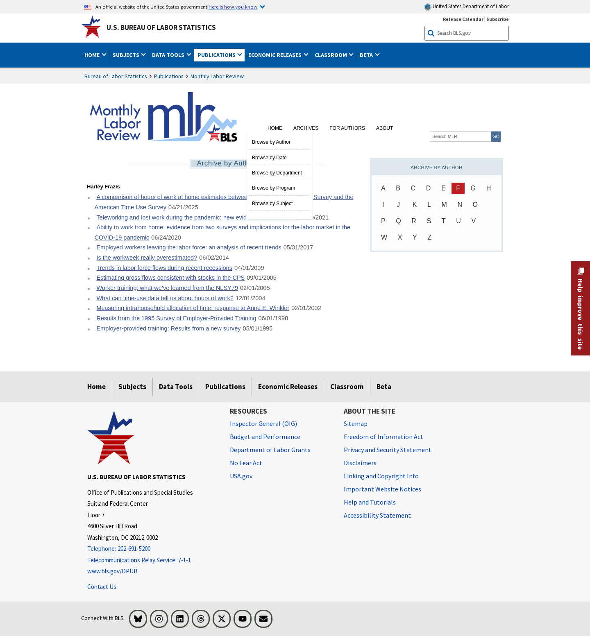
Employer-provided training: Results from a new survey (168, 328)
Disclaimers (360, 463)
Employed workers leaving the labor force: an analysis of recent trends (188, 247)
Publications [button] (217, 55)
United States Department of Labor (466, 7)
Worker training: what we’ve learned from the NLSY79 (167, 288)
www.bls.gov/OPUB (112, 571)
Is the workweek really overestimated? (146, 257)
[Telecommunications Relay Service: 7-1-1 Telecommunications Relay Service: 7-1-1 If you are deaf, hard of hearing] (152, 560)
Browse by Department (277, 173)
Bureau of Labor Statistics (115, 76)
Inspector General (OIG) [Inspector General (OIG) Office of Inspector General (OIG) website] (263, 423)
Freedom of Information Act (383, 436)
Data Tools (176, 386)
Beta (384, 386)
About (384, 128)
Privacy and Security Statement (387, 450)
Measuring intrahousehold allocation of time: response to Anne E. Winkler (192, 308)
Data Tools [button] (169, 55)
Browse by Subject (272, 203)
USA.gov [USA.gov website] (241, 476)
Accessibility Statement (377, 515)
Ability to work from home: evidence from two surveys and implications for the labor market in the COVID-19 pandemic (222, 232)
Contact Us (101, 587)
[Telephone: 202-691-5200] (152, 549)
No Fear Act (246, 463)
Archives (305, 128)
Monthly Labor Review (217, 76)
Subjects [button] (127, 55)
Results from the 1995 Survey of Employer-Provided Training (176, 318)
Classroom (347, 386)
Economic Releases (288, 386)
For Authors (347, 128)
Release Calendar (463, 19)
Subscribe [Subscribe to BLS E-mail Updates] (497, 19)
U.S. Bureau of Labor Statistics (161, 27)
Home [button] (92, 55)
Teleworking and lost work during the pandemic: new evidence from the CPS (196, 217)
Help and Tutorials (370, 502)
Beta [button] (367, 55)
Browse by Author (271, 142)
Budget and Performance (265, 436)
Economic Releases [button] (275, 55)
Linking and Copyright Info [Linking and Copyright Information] (381, 476)
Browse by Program (273, 188)
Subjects (132, 386)
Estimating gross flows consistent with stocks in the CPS (170, 277)
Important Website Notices (382, 489)
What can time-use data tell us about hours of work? (164, 298)
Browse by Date (269, 158)
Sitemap (356, 423)
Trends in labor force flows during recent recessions (164, 268)
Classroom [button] (331, 55)
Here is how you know (233, 6)
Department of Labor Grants (270, 450)
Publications (169, 76)
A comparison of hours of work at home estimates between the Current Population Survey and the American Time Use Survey (223, 202)
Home (275, 128)
